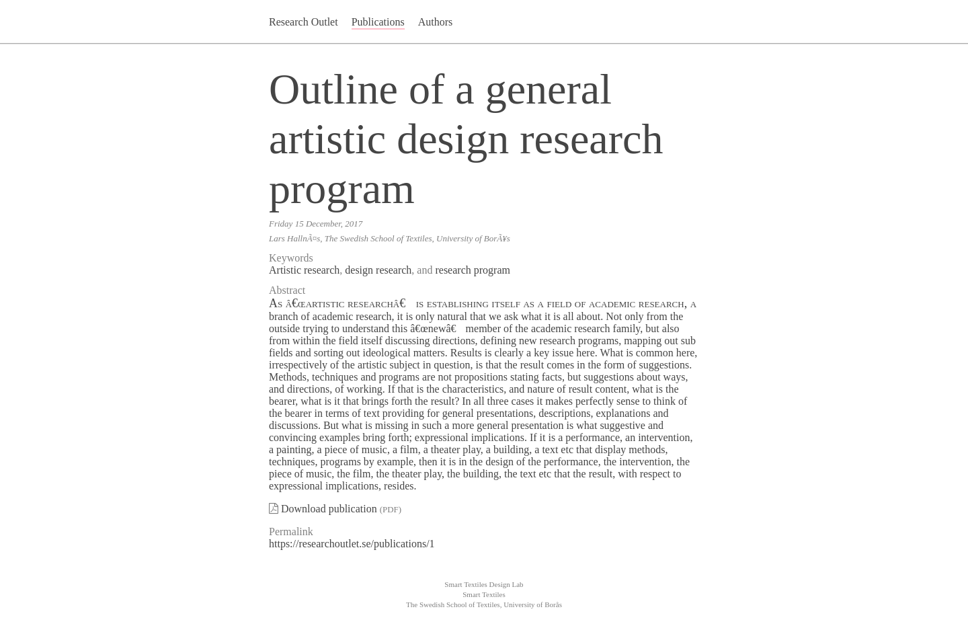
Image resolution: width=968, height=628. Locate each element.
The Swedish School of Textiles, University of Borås (484, 604)
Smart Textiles (484, 594)
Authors (435, 22)
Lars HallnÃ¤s (294, 238)
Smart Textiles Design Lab (483, 584)
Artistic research (304, 270)
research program (472, 270)
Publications (378, 22)
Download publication (329, 508)
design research (378, 270)
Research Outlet (303, 22)
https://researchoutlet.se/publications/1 (352, 543)
